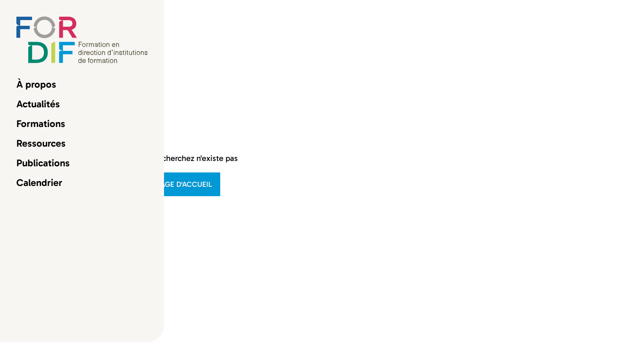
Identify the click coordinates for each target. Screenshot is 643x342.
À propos (36, 84)
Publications (43, 163)
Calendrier (39, 183)
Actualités (38, 104)
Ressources (41, 143)
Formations (40, 124)
